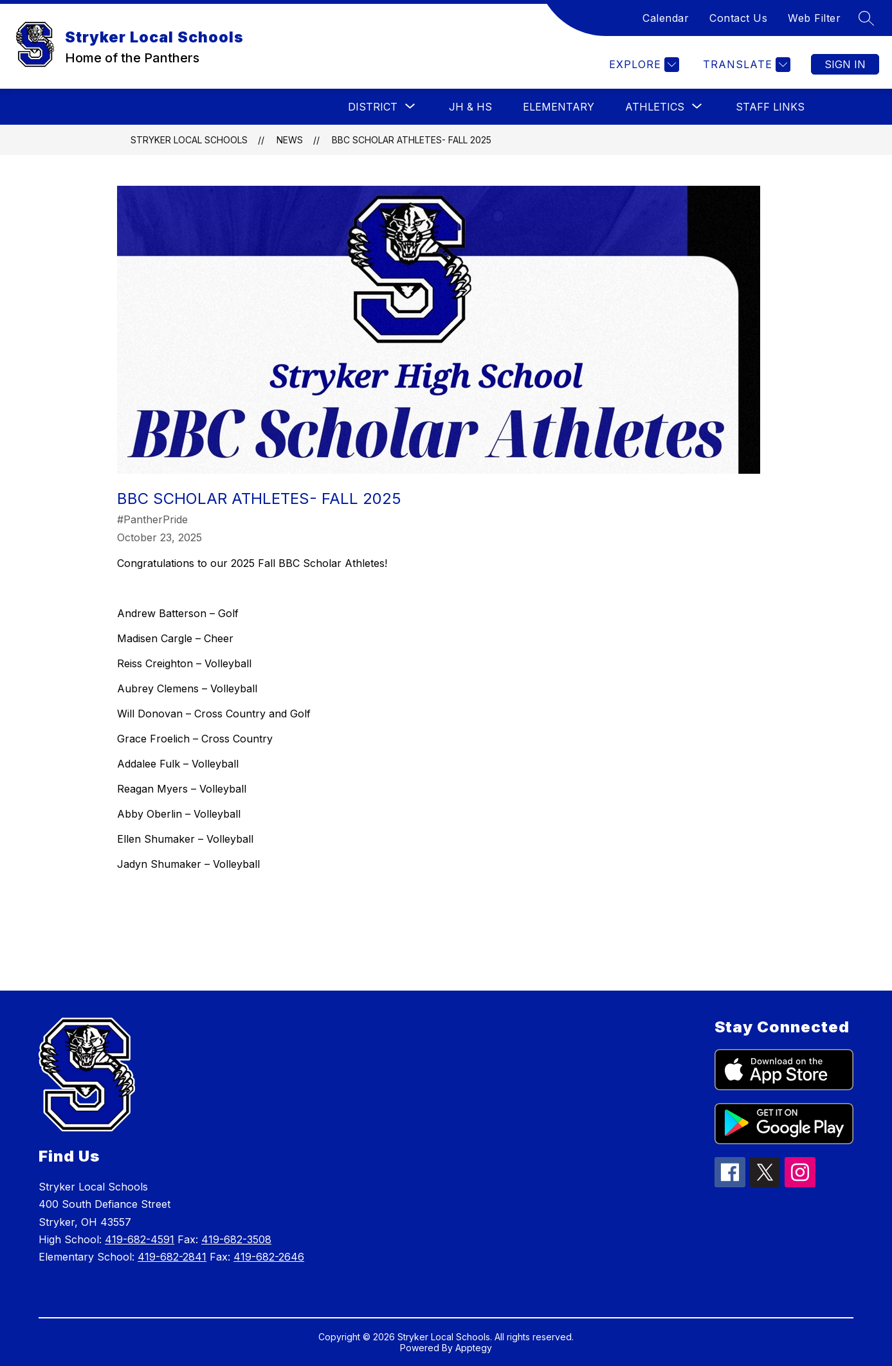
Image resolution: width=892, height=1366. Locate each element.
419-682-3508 (236, 1239)
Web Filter (814, 18)
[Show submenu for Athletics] (654, 106)
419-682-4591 (139, 1239)
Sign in (845, 64)
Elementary (558, 106)
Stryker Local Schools (189, 139)
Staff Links (770, 106)
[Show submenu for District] (372, 106)
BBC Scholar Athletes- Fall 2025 (411, 139)
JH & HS (470, 106)
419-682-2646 (268, 1256)
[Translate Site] (745, 65)
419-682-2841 (172, 1256)
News (290, 139)
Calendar (665, 18)
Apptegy (473, 1347)
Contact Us (738, 18)
